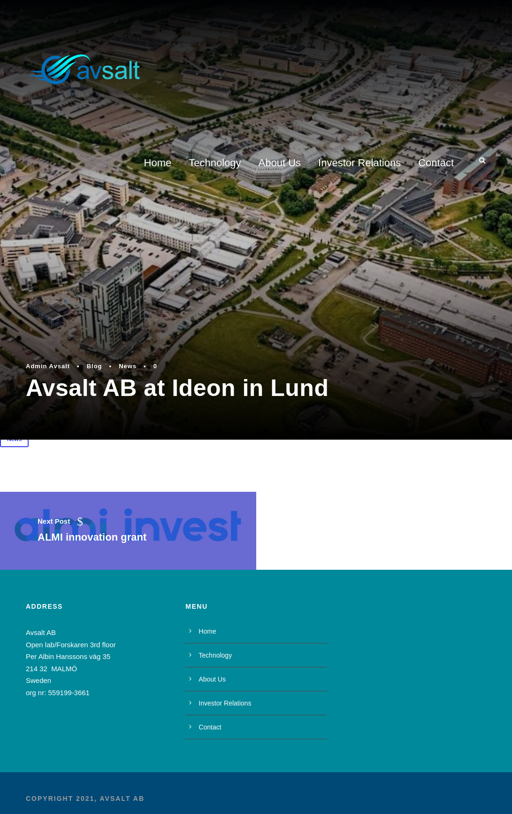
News (128, 366)
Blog (94, 366)
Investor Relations (359, 163)
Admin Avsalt (48, 366)
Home (158, 163)
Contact (436, 163)
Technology (215, 163)
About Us (280, 163)
